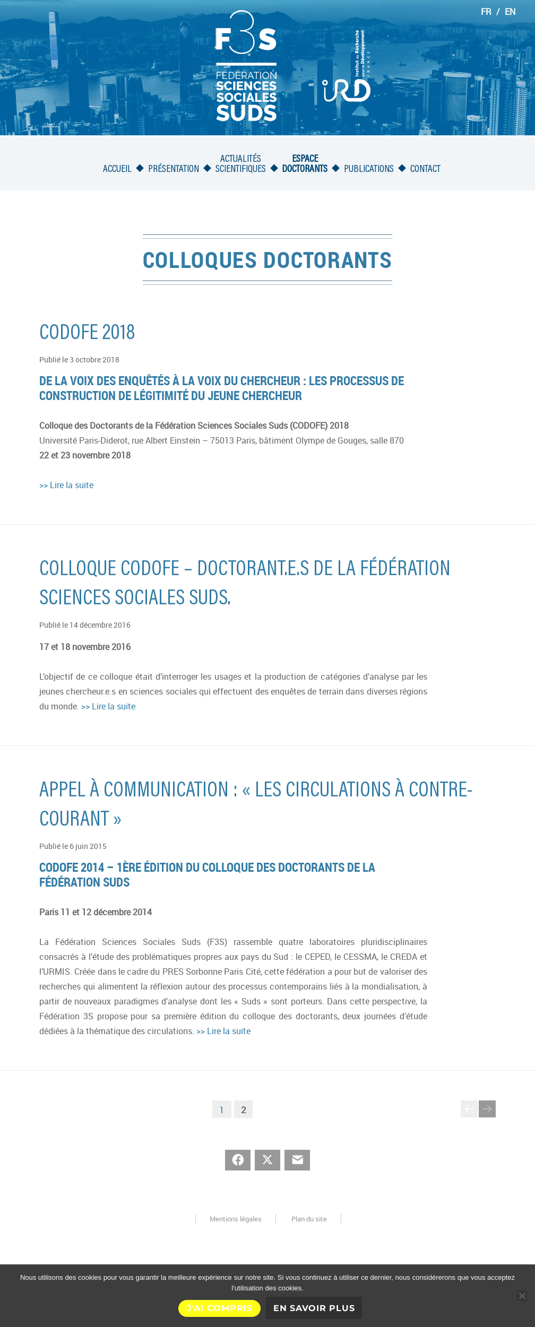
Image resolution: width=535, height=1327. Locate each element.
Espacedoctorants (304, 164)
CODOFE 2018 (87, 334)
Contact (425, 169)
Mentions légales (236, 1219)
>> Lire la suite (66, 485)
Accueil (117, 169)
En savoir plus (314, 1308)
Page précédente (469, 1116)
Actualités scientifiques (240, 164)
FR (486, 12)
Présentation (173, 169)
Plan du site (309, 1219)
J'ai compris (219, 1308)
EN (510, 12)
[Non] (521, 1295)
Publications (369, 169)
